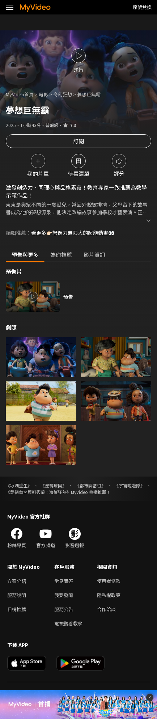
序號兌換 (142, 7)
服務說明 (16, 595)
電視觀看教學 (68, 623)
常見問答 (63, 581)
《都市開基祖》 (90, 485)
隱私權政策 (108, 595)
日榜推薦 (16, 609)
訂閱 (78, 141)
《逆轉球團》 (54, 485)
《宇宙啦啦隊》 (129, 485)
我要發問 (63, 595)
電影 (43, 94)
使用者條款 (108, 581)
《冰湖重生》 (19, 485)
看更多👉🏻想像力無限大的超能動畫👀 (72, 232)
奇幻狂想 (62, 94)
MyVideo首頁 (20, 94)
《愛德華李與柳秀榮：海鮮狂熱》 (38, 492)
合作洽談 (106, 609)
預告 (68, 296)
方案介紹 (16, 581)
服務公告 (63, 609)
